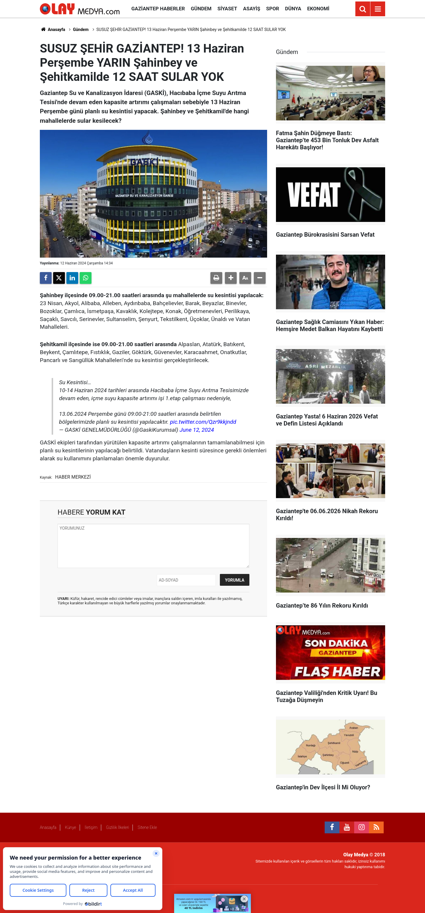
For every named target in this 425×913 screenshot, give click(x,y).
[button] (231, 278)
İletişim (91, 827)
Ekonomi (318, 9)
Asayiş (251, 9)
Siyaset (227, 9)
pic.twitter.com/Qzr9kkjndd (203, 421)
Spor (272, 9)
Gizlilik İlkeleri (117, 827)
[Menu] (377, 9)
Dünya (293, 9)
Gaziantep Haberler (158, 9)
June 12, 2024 (196, 429)
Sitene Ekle (147, 827)
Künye (70, 827)
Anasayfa (52, 29)
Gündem (201, 9)
